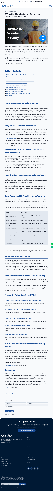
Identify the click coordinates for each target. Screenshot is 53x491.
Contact (29, 446)
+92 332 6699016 (31, 459)
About (28, 439)
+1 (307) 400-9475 (31, 461)
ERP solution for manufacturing (40, 48)
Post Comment (9, 411)
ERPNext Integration (5, 457)
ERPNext (7, 185)
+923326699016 (24, 1)
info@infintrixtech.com (32, 462)
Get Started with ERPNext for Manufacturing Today (18, 93)
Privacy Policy (30, 443)
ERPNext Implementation (6, 452)
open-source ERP (11, 138)
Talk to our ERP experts (10, 365)
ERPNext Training (4, 459)
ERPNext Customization (6, 463)
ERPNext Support (4, 461)
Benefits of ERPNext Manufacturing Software (16, 83)
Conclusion (9, 95)
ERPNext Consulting (5, 456)
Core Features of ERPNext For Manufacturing (16, 85)
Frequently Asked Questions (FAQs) (14, 91)
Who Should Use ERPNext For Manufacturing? (17, 89)
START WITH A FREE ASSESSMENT (27, 430)
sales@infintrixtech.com (36, 1)
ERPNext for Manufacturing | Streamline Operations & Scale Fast (21, 74)
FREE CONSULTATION (48, 2)
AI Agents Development (32, 454)
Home (28, 437)
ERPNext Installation (5, 454)
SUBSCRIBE (22, 484)
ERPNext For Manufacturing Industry (14, 76)
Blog (28, 444)
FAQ (28, 441)
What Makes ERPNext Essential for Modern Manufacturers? (20, 81)
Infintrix (8, 387)
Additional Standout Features (13, 87)
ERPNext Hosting (4, 465)
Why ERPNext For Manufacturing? (14, 79)
